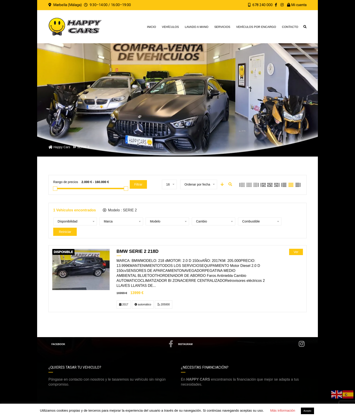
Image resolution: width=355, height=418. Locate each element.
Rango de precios (65, 182)
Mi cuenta (297, 5)
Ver (296, 244)
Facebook (112, 336)
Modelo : (120, 210)
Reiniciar (272, 221)
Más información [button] (282, 410)
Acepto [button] (307, 410)
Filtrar (138, 184)
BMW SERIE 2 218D (138, 243)
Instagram (241, 336)
